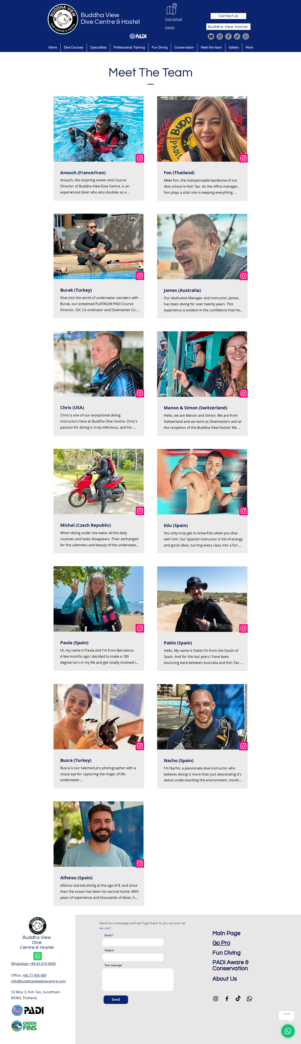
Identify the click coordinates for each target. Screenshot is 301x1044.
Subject (109, 950)
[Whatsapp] (245, 36)
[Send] (116, 999)
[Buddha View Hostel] (228, 26)
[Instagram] (219, 36)
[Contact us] (228, 16)
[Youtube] (211, 36)
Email (107, 935)
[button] (74, 47)
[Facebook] (228, 36)
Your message (113, 965)
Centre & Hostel (37, 947)
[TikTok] (237, 36)
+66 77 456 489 (34, 975)
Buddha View (100, 15)
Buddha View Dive (37, 940)
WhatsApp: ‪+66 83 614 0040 (33, 963)
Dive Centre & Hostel (110, 21)
